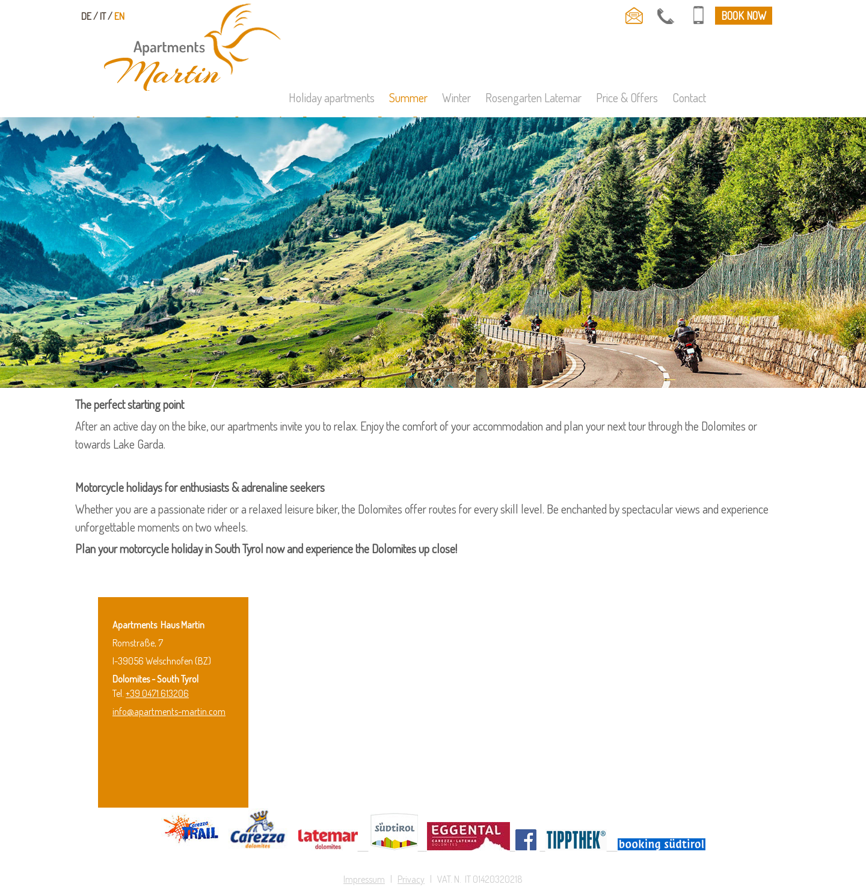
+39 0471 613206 (157, 693)
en (119, 16)
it (103, 16)
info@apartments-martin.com (169, 711)
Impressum (364, 879)
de (86, 16)
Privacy (411, 879)
